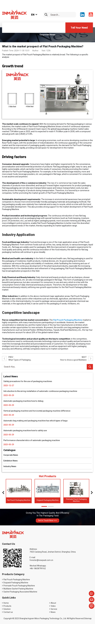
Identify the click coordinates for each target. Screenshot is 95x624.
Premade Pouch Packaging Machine (76, 500)
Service (54, 609)
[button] (3, 492)
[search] (46, 14)
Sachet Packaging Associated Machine (20, 592)
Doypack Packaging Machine (48, 500)
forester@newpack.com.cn (41, 560)
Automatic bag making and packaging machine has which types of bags (35, 421)
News (53, 612)
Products (7, 606)
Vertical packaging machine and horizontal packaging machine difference (36, 411)
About (53, 603)
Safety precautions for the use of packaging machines (27, 381)
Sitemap (88, 618)
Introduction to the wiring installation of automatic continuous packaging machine (40, 391)
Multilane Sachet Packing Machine (18, 589)
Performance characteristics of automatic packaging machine (31, 440)
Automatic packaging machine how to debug (23, 401)
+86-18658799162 (38, 568)
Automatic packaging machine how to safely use (25, 430)
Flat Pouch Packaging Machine (18, 500)
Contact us (8, 612)
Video (53, 606)
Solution (7, 609)
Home (6, 603)
